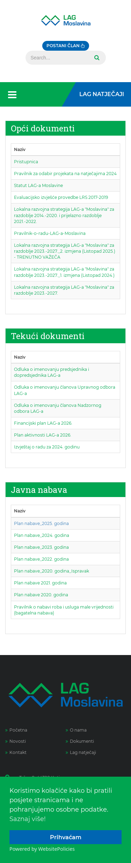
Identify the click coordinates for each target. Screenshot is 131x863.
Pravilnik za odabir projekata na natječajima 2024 (65, 173)
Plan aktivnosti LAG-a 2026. (42, 435)
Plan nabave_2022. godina (41, 559)
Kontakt (16, 752)
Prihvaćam (65, 837)
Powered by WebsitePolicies (42, 849)
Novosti (15, 741)
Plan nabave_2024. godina (41, 535)
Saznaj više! (27, 819)
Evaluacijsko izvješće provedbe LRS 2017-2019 (61, 197)
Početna (16, 730)
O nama (76, 730)
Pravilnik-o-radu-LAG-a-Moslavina (50, 233)
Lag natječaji (81, 752)
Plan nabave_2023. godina (41, 547)
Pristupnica (26, 161)
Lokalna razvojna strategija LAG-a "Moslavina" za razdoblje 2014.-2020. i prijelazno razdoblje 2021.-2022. (64, 215)
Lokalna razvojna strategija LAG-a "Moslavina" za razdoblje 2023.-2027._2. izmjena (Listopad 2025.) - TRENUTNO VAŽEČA (64, 251)
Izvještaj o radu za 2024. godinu (47, 447)
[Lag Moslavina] (65, 20)
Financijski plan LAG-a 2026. (43, 423)
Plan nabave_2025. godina (41, 523)
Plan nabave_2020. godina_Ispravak (51, 571)
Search (96, 58)
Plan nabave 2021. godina (40, 582)
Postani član (65, 45)
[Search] (57, 58)
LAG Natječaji (101, 94)
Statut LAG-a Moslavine (38, 185)
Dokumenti (80, 741)
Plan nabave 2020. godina (41, 594)
